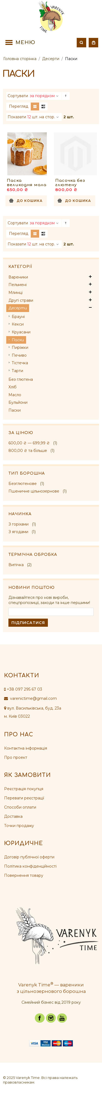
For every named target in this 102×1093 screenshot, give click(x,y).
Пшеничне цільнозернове (33, 491)
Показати (17, 116)
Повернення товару (23, 875)
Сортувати (18, 95)
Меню (25, 42)
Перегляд (18, 106)
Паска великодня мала (27, 183)
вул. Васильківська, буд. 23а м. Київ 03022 (32, 712)
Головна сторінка (19, 58)
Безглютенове (22, 483)
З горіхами (18, 524)
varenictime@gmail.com (30, 698)
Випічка (16, 564)
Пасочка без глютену (70, 183)
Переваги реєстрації (24, 798)
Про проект (15, 757)
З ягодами (18, 531)
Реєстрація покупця (23, 788)
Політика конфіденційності (30, 866)
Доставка (13, 816)
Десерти (50, 58)
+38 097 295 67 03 (23, 689)
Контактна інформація (25, 748)
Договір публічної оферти (29, 857)
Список (43, 106)
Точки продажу (19, 825)
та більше (27, 450)
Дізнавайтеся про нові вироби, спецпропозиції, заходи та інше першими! (49, 600)
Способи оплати (20, 807)
